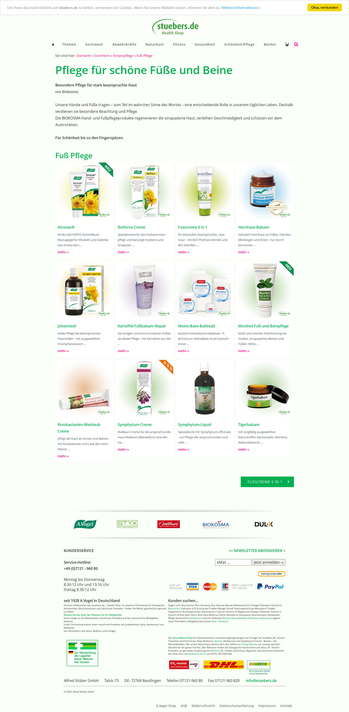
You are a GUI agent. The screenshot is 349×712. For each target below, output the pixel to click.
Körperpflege (123, 55)
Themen (69, 44)
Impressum (267, 706)
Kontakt (286, 706)
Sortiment (94, 44)
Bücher (270, 44)
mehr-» (63, 252)
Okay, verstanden (324, 7)
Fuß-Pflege (145, 55)
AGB (184, 706)
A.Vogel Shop (166, 706)
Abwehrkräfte (124, 44)
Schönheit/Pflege (239, 44)
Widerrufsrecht (203, 706)
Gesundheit (205, 44)
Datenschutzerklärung (237, 706)
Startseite (83, 55)
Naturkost (155, 44)
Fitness (179, 44)
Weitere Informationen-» (241, 7)
